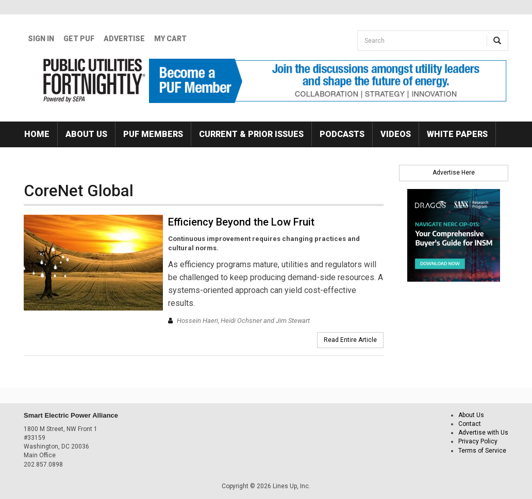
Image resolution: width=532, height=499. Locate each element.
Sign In (41, 39)
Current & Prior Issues (251, 134)
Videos (395, 134)
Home (36, 134)
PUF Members (153, 134)
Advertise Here (454, 172)
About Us (86, 134)
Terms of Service (482, 450)
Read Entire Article (350, 339)
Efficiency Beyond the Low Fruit (241, 222)
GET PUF (78, 39)
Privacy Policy (477, 441)
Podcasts (342, 134)
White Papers (457, 134)
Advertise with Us (483, 432)
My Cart (170, 39)
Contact (469, 423)
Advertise (124, 39)
